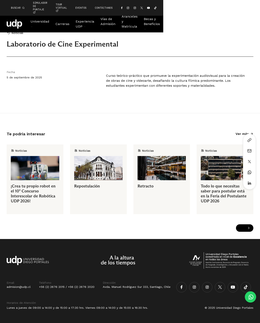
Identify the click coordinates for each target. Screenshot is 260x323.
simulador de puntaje (112, 2)
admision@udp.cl (19, 286)
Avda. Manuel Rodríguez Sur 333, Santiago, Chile (137, 286)
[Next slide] (249, 228)
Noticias (247, 14)
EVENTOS (177, 2)
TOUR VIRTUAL (151, 2)
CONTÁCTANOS (200, 2)
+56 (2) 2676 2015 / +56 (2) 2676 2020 (66, 286)
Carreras (70, 14)
